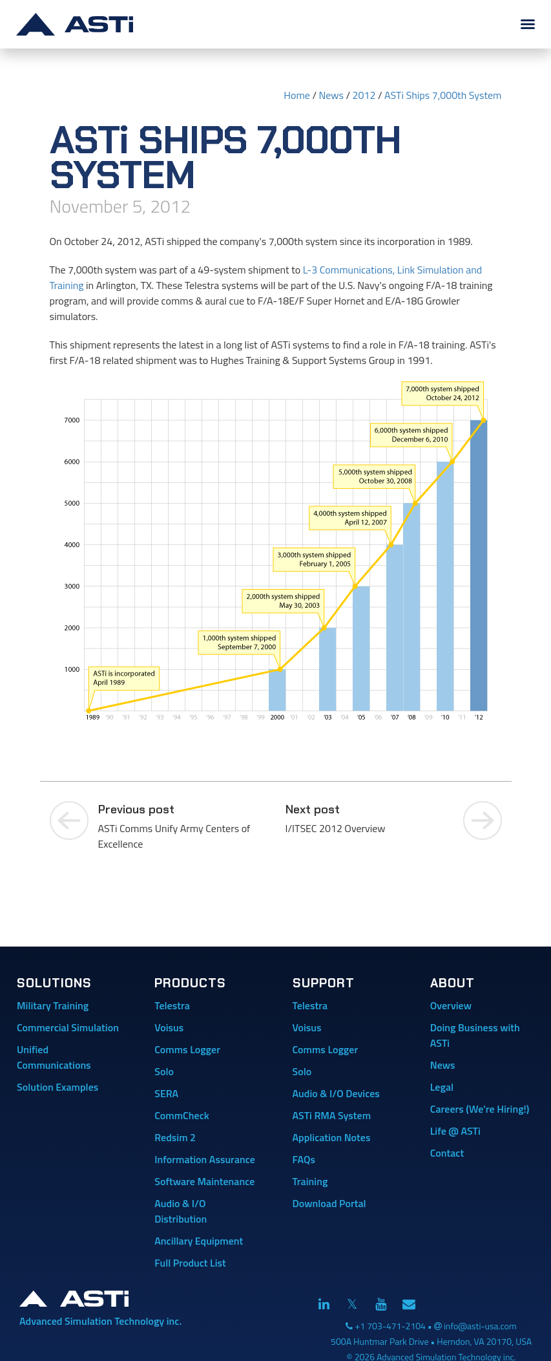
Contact (447, 1153)
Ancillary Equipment (198, 1240)
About (452, 983)
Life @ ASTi (455, 1131)
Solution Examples (57, 1087)
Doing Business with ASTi (475, 1035)
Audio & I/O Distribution (180, 1211)
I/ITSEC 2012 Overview (369, 818)
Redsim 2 (175, 1137)
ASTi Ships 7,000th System (442, 95)
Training (310, 1181)
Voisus (168, 1027)
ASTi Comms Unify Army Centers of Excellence (182, 826)
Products (190, 983)
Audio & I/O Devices (336, 1093)
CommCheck (181, 1115)
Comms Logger (187, 1049)
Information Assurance (204, 1159)
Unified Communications (54, 1057)
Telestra (172, 1005)
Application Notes (332, 1137)
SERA (166, 1093)
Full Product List (190, 1262)
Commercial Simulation (68, 1027)
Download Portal (329, 1203)
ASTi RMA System (332, 1115)
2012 (364, 95)
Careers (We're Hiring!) (480, 1109)
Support (324, 983)
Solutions (54, 983)
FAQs (304, 1159)
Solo (164, 1071)
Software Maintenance (204, 1181)
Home (297, 95)
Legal (441, 1087)
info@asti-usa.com (480, 1326)
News (331, 95)
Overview (451, 1005)
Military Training (52, 1005)
